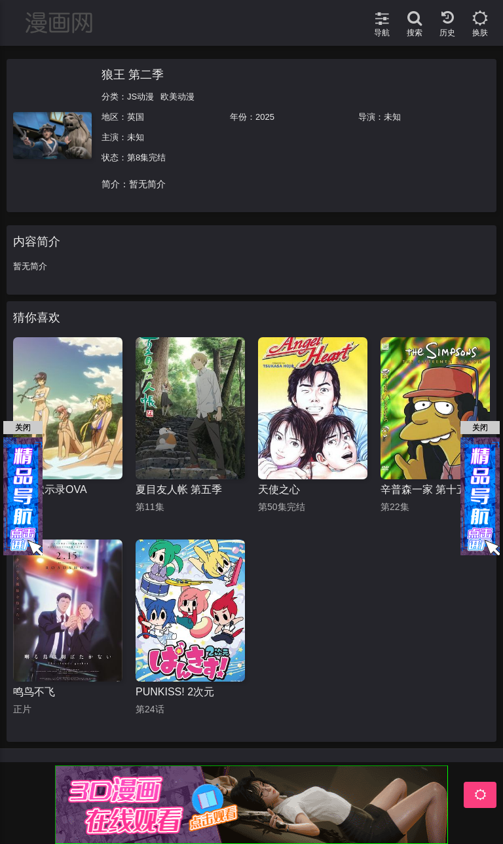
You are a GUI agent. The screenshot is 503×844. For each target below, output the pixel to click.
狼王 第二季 (133, 74)
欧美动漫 (177, 96)
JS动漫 (140, 96)
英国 (135, 117)
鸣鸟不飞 (34, 691)
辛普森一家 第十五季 (429, 489)
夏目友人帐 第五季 (179, 489)
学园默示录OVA (50, 489)
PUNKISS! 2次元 (175, 691)
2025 (264, 117)
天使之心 (279, 489)
